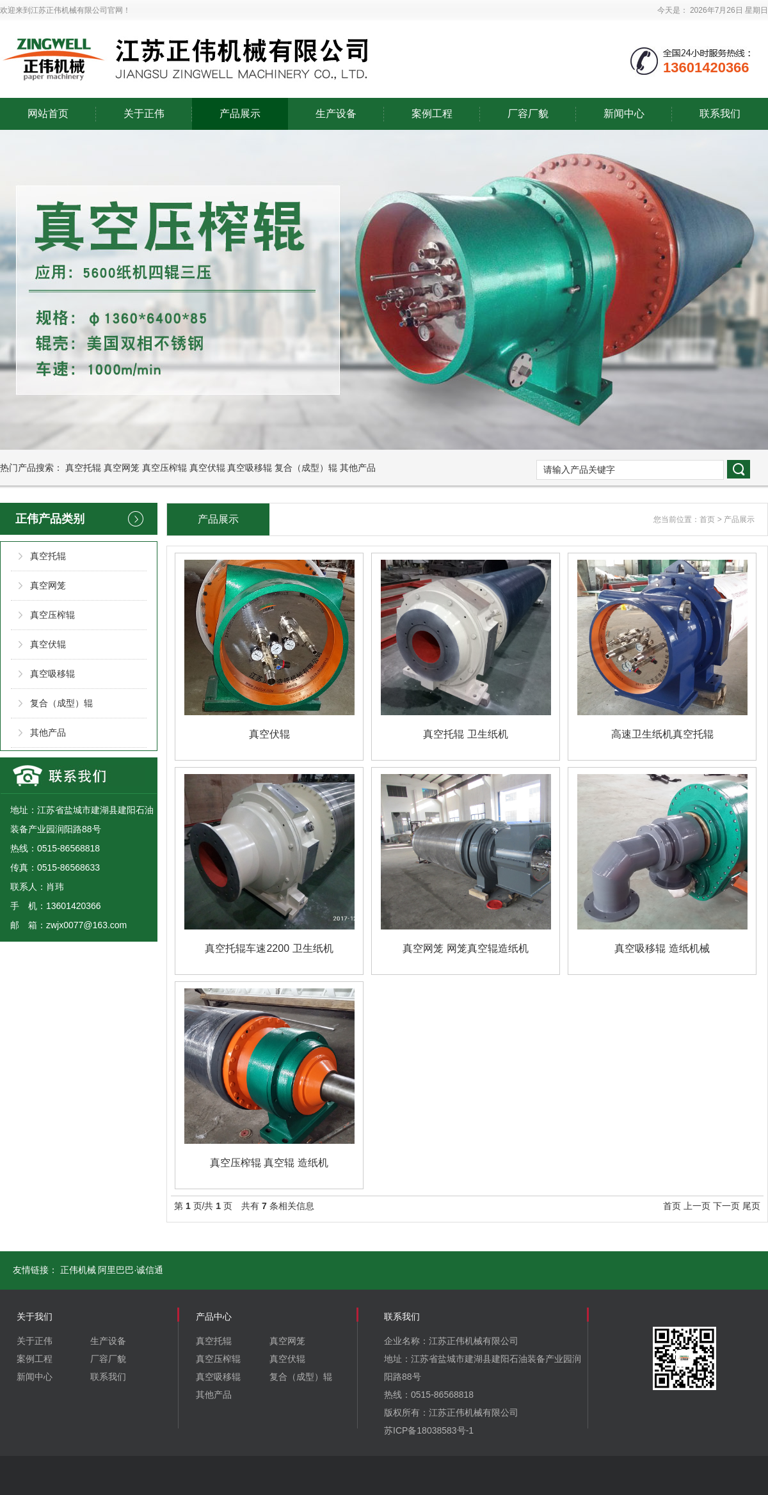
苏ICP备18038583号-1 (429, 1430)
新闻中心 (624, 113)
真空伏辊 (207, 468)
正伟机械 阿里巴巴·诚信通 (112, 1270)
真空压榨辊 (164, 468)
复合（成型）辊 (306, 468)
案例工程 (432, 113)
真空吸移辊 (249, 468)
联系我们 (720, 113)
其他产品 (358, 468)
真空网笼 (122, 468)
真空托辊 (83, 468)
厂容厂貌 (528, 113)
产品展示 (240, 113)
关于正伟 (144, 113)
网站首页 (48, 113)
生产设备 (336, 113)
